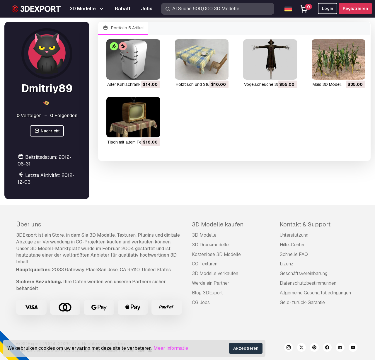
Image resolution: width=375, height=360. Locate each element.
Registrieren (355, 8)
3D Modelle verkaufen (215, 273)
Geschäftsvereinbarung (304, 273)
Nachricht (47, 131)
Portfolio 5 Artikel (123, 28)
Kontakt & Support (305, 224)
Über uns (28, 224)
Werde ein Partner (210, 283)
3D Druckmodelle (210, 245)
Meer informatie (171, 348)
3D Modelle (204, 235)
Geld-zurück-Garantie (302, 302)
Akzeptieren (245, 348)
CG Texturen (204, 264)
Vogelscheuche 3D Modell (268, 84)
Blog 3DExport (207, 293)
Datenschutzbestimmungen (308, 283)
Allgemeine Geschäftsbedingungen (315, 293)
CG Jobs (201, 302)
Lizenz (287, 264)
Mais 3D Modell (327, 84)
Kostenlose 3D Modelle (216, 254)
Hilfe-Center (292, 245)
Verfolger (28, 115)
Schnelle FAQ (294, 254)
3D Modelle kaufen (217, 224)
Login (327, 8)
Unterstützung (294, 235)
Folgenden (63, 115)
